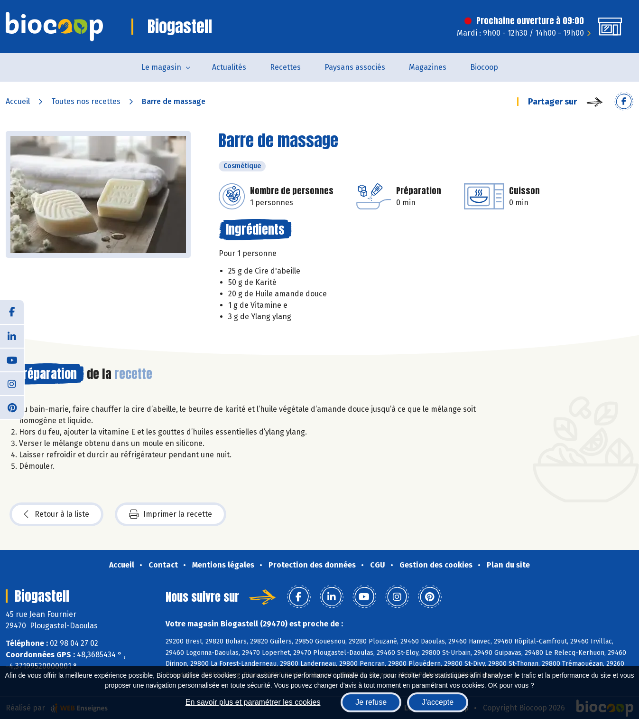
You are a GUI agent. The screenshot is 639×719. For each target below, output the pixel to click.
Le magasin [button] (161, 67)
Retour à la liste (56, 514)
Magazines (427, 67)
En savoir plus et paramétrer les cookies (253, 702)
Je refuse (371, 702)
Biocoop (484, 67)
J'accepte (438, 702)
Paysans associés (354, 67)
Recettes (285, 67)
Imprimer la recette (170, 514)
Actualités (229, 67)
